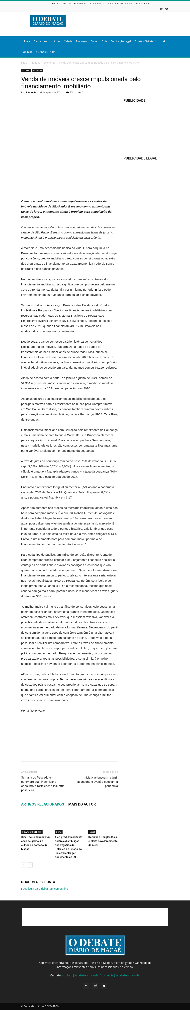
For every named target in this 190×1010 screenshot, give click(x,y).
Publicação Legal (121, 41)
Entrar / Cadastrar (61, 3)
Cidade (68, 41)
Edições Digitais (143, 41)
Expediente (80, 3)
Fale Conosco (97, 3)
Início (24, 62)
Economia (49, 62)
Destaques (40, 41)
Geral (58, 832)
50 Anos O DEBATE (47, 52)
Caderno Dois (99, 41)
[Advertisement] (69, 188)
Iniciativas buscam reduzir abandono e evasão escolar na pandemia (97, 782)
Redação (31, 92)
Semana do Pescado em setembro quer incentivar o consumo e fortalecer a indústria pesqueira (42, 784)
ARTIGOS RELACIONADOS (42, 804)
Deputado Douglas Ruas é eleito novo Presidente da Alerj (103, 841)
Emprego (81, 41)
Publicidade (142, 3)
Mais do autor (82, 804)
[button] (164, 41)
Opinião (28, 52)
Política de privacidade (120, 3)
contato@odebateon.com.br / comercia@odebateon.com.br (101, 975)
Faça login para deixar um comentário (44, 888)
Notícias (55, 41)
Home (26, 41)
